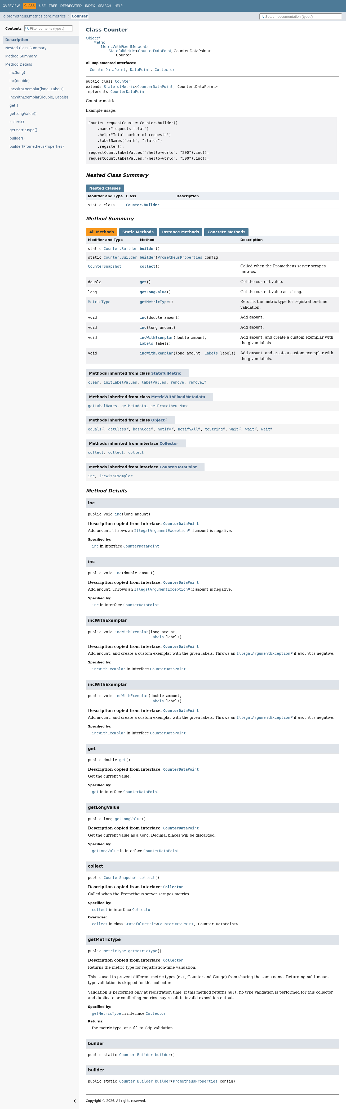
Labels (146, 343)
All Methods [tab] (101, 232)
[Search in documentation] (300, 16)
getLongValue (153, 292)
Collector (164, 70)
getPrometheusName (169, 406)
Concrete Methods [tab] (226, 232)
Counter (80, 16)
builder (148, 248)
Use (42, 6)
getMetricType (154, 302)
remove (177, 382)
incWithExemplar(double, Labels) (39, 97)
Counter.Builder (142, 205)
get (143, 282)
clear (93, 382)
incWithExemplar (156, 337)
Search (104, 6)
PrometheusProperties (180, 257)
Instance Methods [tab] (180, 232)
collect (148, 266)
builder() (17, 138)
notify (164, 429)
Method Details (18, 64)
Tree (53, 6)
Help (118, 6)
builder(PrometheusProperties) (37, 147)
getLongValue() (23, 114)
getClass (117, 429)
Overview (11, 6)
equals (94, 429)
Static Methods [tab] (138, 232)
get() (14, 105)
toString (214, 429)
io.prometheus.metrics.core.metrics (34, 16)
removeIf (197, 382)
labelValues (153, 382)
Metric (99, 42)
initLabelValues (120, 382)
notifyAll (188, 429)
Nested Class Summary (26, 48)
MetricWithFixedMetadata (125, 46)
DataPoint (140, 70)
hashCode (142, 429)
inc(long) (17, 73)
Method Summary (21, 56)
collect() (17, 122)
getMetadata (133, 406)
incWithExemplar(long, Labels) (37, 89)
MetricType (99, 302)
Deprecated (71, 6)
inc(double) (20, 81)
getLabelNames (102, 406)
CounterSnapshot (104, 266)
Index (90, 6)
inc (143, 317)
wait (234, 429)
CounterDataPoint (154, 51)
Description (16, 40)
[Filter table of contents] (48, 28)
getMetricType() (23, 130)
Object (92, 38)
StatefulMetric (121, 51)
